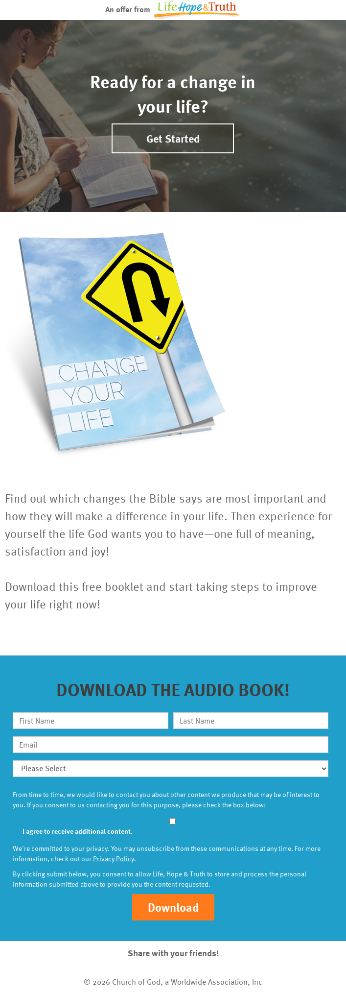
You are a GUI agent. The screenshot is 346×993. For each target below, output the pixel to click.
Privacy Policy (113, 858)
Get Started (173, 138)
